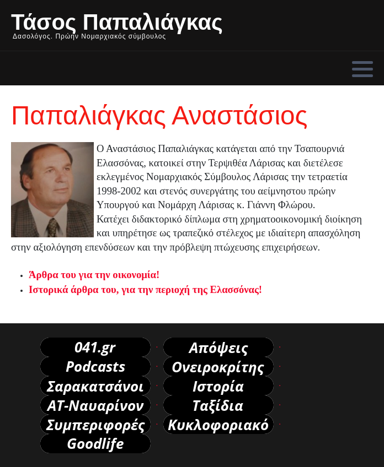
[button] (362, 69)
